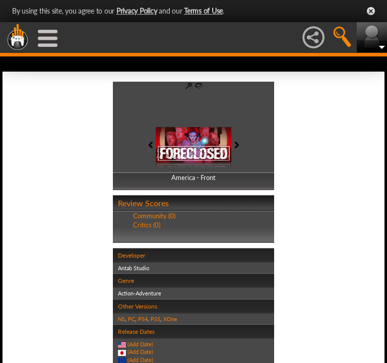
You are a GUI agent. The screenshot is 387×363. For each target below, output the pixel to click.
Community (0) (154, 216)
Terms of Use (203, 11)
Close (371, 11)
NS (121, 319)
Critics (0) (146, 225)
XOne (170, 319)
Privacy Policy (136, 11)
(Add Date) (140, 344)
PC (131, 319)
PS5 (155, 319)
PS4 (143, 319)
